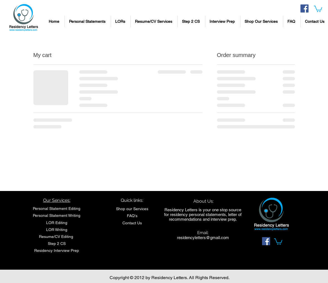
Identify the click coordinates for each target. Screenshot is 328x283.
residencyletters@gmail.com (203, 237)
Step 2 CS (57, 243)
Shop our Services (132, 209)
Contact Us (132, 223)
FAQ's (132, 216)
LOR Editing (56, 222)
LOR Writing (56, 229)
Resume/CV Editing (56, 236)
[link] (318, 8)
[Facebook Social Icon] (304, 8)
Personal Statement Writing (56, 215)
